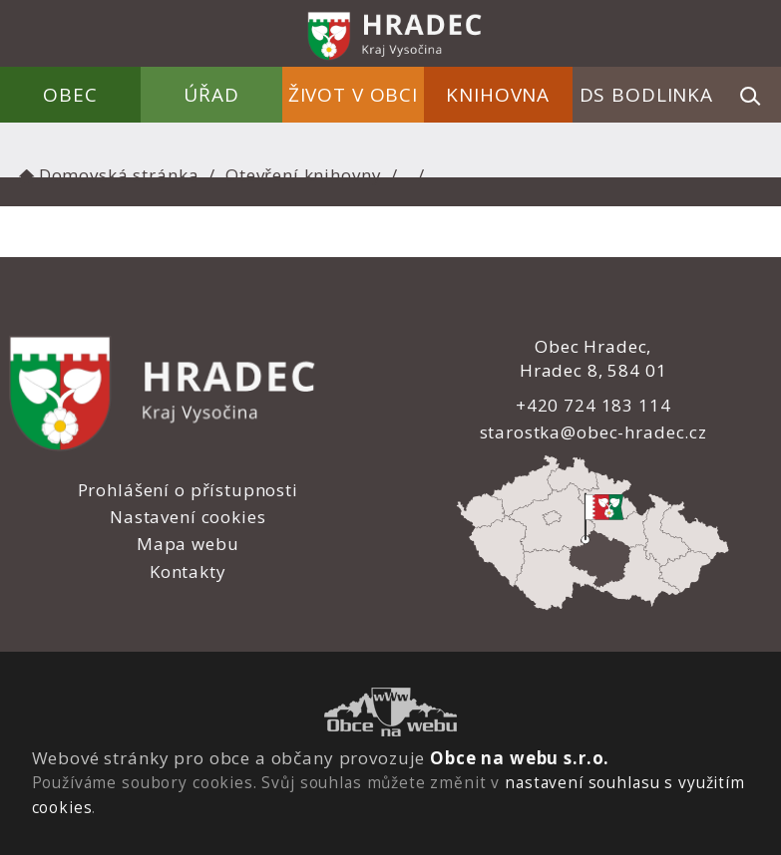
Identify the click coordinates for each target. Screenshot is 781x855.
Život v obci (353, 95)
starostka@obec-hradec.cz (592, 432)
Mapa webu (188, 543)
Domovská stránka (106, 174)
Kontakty (188, 571)
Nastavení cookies (187, 516)
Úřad (212, 95)
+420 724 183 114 (593, 405)
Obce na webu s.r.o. (519, 757)
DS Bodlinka (646, 95)
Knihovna (498, 95)
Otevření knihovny (303, 174)
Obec (71, 95)
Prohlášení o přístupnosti (188, 489)
